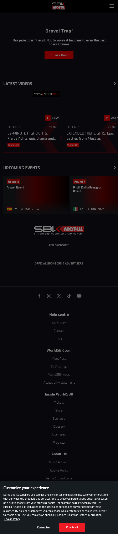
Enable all (72, 527)
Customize (43, 527)
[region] (59, 507)
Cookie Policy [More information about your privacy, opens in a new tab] (12, 519)
